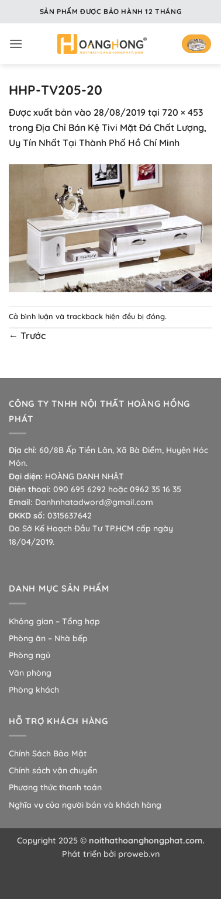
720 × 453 (182, 112)
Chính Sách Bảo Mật (48, 753)
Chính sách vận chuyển (53, 770)
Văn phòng (30, 673)
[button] (16, 43)
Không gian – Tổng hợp (54, 621)
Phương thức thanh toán (55, 787)
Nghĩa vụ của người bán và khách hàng (85, 805)
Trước (27, 335)
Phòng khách (34, 689)
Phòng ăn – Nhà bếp (48, 638)
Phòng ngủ (29, 655)
